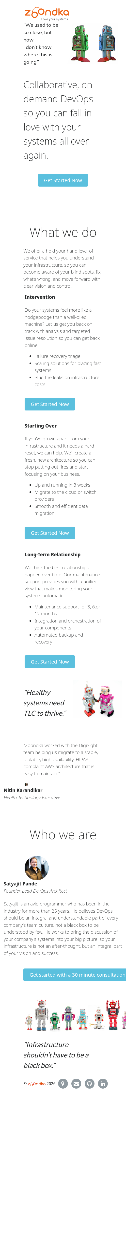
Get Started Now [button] (63, 180)
